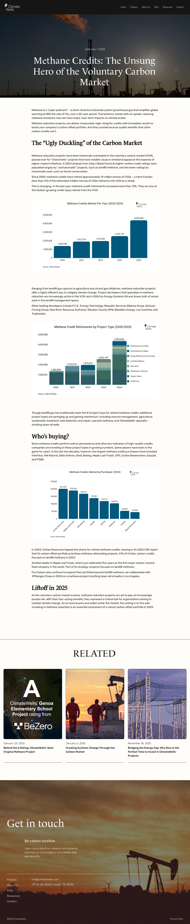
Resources (167, 7)
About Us (146, 7)
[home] (12, 7)
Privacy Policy (176, 919)
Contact (180, 7)
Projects (134, 7)
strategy (83, 566)
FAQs (156, 7)
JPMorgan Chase (42, 576)
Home (123, 7)
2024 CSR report (147, 549)
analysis (77, 163)
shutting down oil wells (45, 424)
